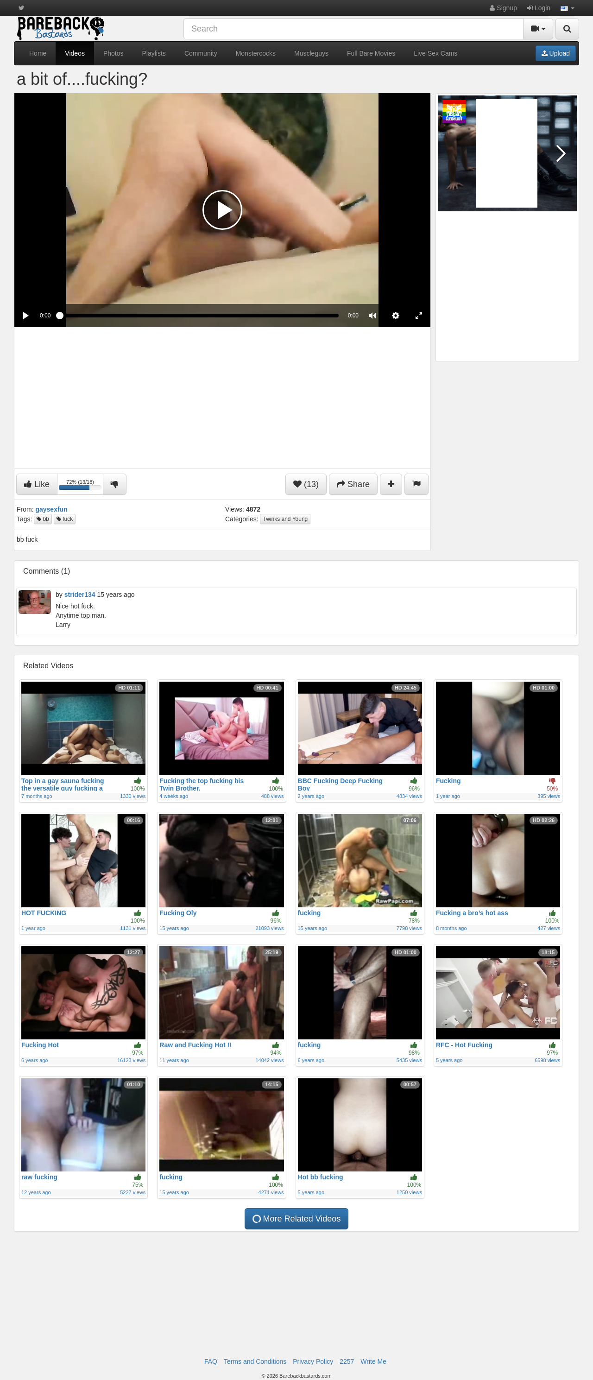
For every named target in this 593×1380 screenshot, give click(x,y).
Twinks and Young (285, 519)
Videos (75, 53)
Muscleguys (311, 53)
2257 (347, 1361)
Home (37, 53)
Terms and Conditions (255, 1361)
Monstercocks (256, 53)
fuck (65, 519)
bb (43, 519)
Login (538, 8)
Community (200, 53)
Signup (503, 8)
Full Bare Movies (371, 53)
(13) (306, 484)
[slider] (199, 315)
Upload (556, 53)
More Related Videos (296, 1219)
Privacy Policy (313, 1361)
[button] (567, 7)
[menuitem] (395, 315)
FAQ (210, 1361)
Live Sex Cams (435, 53)
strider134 (79, 594)
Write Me (373, 1361)
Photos (113, 53)
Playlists (154, 53)
